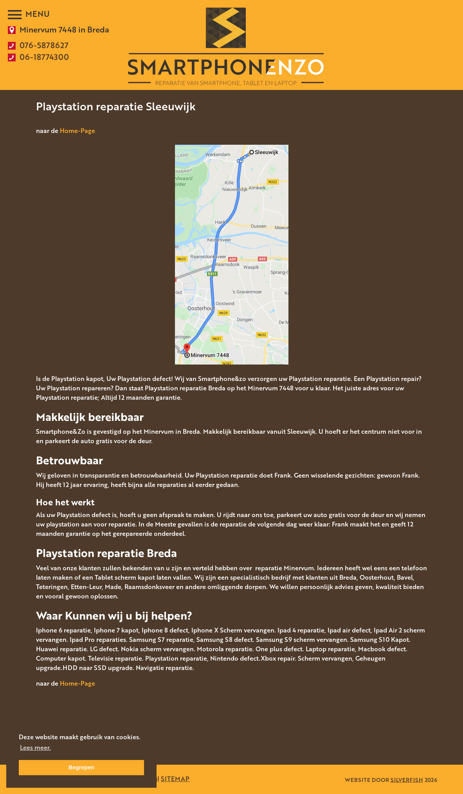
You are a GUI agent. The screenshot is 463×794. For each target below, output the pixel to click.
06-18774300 (44, 57)
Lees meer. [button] (35, 747)
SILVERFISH (407, 779)
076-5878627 (44, 45)
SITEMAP (175, 778)
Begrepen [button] (81, 767)
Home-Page (77, 130)
